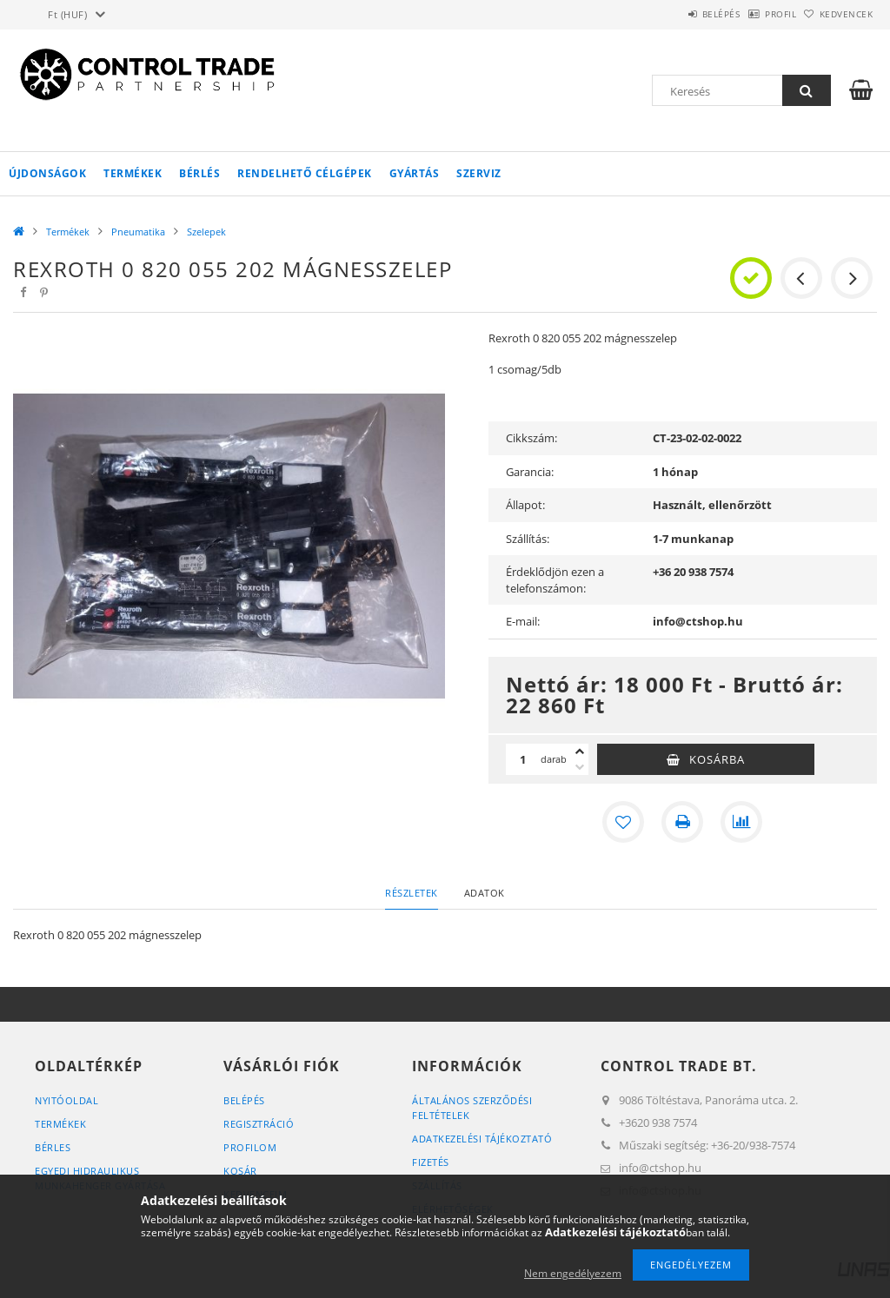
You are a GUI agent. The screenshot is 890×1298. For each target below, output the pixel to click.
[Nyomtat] (682, 822)
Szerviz (478, 173)
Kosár (240, 1170)
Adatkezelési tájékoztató (482, 1138)
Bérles (52, 1147)
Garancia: (530, 472)
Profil (753, 14)
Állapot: (525, 505)
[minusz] (579, 767)
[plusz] (579, 751)
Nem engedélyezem (572, 1273)
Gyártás (414, 173)
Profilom (249, 1147)
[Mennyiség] (523, 759)
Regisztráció (258, 1123)
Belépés (676, 14)
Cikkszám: (531, 438)
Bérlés (199, 173)
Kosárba (717, 759)
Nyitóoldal (66, 1100)
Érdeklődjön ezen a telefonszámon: (555, 580)
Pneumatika (138, 231)
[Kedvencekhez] (623, 822)
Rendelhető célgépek (304, 173)
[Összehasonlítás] (741, 822)
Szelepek (206, 231)
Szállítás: (527, 538)
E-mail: (523, 621)
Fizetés (430, 1162)
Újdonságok (47, 173)
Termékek (132, 173)
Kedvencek (837, 14)
